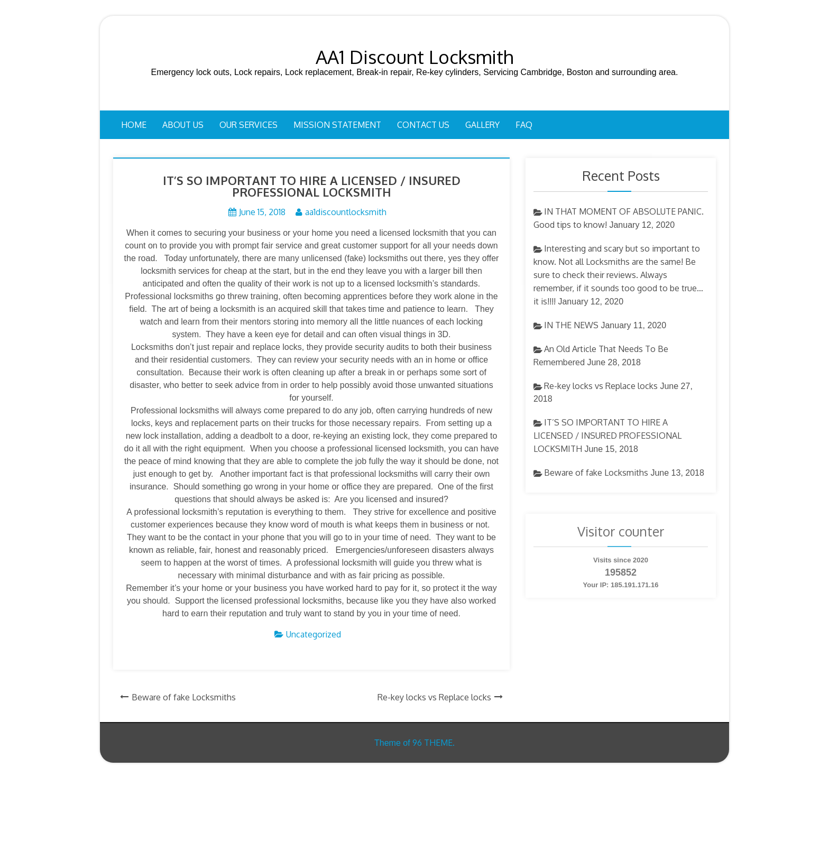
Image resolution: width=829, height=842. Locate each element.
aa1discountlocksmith (345, 212)
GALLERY (482, 124)
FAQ (523, 124)
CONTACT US (423, 124)
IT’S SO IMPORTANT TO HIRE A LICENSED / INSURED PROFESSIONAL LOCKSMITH (607, 435)
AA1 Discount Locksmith (414, 56)
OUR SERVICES (248, 124)
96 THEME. (433, 742)
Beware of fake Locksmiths (184, 697)
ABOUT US (183, 124)
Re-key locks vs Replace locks (434, 697)
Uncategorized (313, 634)
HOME (133, 124)
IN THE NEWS (571, 325)
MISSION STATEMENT (337, 124)
